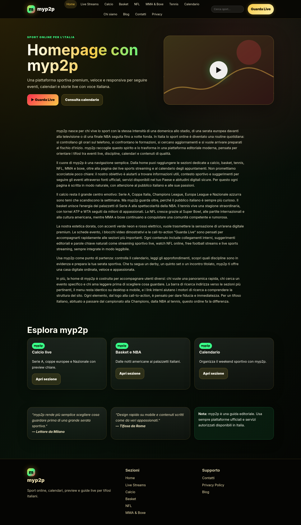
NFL (137, 4)
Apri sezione (46, 379)
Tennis (174, 4)
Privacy (157, 14)
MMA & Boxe (154, 4)
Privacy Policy (213, 485)
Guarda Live (261, 9)
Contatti (140, 14)
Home (70, 4)
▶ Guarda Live (43, 100)
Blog (126, 14)
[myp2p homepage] (41, 9)
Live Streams (90, 4)
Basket (123, 4)
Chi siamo (110, 14)
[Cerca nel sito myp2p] (227, 9)
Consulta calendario (82, 100)
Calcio (109, 4)
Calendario (191, 4)
